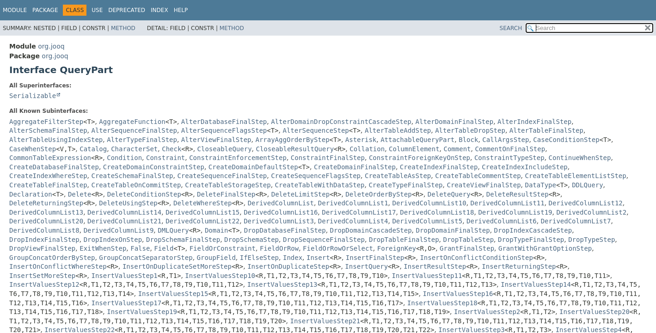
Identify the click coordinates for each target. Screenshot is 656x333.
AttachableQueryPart (417, 139)
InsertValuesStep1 (125, 275)
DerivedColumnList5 (427, 221)
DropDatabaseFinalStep (285, 230)
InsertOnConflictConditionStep (476, 257)
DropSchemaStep (251, 239)
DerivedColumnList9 (119, 230)
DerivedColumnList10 (429, 203)
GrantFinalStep (467, 248)
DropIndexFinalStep (44, 239)
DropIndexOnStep (113, 239)
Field (163, 248)
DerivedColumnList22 (202, 221)
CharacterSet (134, 149)
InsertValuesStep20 (594, 311)
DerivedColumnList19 (515, 212)
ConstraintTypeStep (509, 157)
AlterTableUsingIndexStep (56, 139)
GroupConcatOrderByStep (52, 257)
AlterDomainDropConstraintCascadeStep (341, 121)
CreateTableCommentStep (478, 175)
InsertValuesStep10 (220, 275)
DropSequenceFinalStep (324, 239)
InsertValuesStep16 (458, 293)
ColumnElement (414, 149)
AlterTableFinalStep (546, 130)
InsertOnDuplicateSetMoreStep (177, 266)
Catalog (93, 149)
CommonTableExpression (50, 157)
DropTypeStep (591, 239)
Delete (80, 194)
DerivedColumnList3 (279, 221)
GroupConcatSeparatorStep (145, 257)
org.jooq (51, 46)
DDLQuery (587, 185)
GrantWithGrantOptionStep (545, 248)
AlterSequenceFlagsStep (224, 130)
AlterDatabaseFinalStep (224, 121)
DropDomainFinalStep (453, 230)
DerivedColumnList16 (281, 212)
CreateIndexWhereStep (48, 175)
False (140, 248)
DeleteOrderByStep (378, 194)
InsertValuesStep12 (44, 284)
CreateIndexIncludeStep (524, 167)
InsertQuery (366, 266)
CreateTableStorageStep (227, 185)
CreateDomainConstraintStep (153, 167)
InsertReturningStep (519, 266)
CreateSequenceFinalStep (222, 175)
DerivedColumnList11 (508, 203)
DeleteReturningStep (46, 203)
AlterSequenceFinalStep (134, 130)
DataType (540, 185)
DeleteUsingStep (128, 203)
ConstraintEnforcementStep (238, 157)
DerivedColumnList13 (46, 212)
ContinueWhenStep (580, 157)
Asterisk (360, 139)
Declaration (30, 194)
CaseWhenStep (32, 149)
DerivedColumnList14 (124, 212)
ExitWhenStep (103, 248)
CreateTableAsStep (398, 175)
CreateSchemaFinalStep (132, 175)
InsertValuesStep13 (282, 284)
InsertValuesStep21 (325, 321)
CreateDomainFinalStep (355, 167)
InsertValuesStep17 (127, 303)
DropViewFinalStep (42, 248)
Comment (457, 149)
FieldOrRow (279, 248)
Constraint (165, 157)
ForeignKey (396, 248)
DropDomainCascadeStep (371, 230)
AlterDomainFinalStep (455, 121)
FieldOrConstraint (223, 248)
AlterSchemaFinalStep (48, 130)
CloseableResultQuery (295, 149)
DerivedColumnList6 (501, 221)
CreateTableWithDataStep (320, 185)
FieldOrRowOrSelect (338, 248)
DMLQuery (173, 230)
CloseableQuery (224, 149)
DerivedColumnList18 (437, 212)
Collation (367, 149)
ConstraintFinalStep (328, 157)
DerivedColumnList (281, 203)
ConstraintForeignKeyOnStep (419, 157)
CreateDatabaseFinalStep (54, 167)
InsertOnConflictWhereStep (58, 266)
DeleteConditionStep (144, 194)
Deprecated (126, 10)
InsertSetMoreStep (42, 275)
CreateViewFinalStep (484, 185)
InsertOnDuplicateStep (288, 266)
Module (15, 10)
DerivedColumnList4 (353, 221)
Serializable (32, 95)
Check (171, 149)
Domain (216, 230)
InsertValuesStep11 (427, 275)
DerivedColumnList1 (353, 203)
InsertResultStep (435, 266)
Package (45, 10)
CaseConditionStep (566, 139)
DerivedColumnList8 (44, 230)
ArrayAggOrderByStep (292, 139)
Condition (124, 157)
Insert (318, 257)
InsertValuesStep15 (173, 293)
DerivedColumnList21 (124, 221)
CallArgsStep (505, 139)
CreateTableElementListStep (575, 175)
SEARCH (511, 28)
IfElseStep (259, 257)
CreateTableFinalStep (48, 185)
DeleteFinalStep (226, 194)
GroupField (216, 257)
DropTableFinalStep (404, 239)
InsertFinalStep (375, 257)
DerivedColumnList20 (46, 221)
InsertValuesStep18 (442, 303)
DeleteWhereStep (202, 203)
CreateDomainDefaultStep (253, 167)
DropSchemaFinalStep (183, 239)
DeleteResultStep (517, 194)
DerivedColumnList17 (359, 212)
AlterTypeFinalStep (142, 139)
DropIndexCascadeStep (533, 230)
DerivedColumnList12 (586, 203)
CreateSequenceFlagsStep (316, 175)
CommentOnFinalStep (510, 149)
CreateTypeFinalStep (405, 185)
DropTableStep (468, 239)
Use (97, 10)
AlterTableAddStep (398, 130)
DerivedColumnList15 (202, 212)
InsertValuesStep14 (536, 284)
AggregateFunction (132, 121)
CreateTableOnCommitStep (136, 185)
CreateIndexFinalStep (439, 167)
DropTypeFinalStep (531, 239)
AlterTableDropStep (470, 130)
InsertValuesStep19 (142, 311)
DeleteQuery (449, 194)
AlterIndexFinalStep (534, 121)
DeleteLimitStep (300, 194)
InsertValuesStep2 (487, 311)
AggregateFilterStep (46, 121)
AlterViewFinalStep (216, 139)
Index (159, 10)
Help (181, 10)
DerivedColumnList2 (591, 212)
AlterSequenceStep (315, 130)
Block (468, 139)
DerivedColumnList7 (576, 221)
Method (123, 28)
